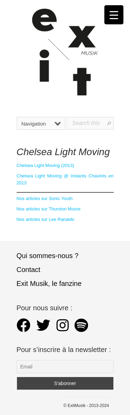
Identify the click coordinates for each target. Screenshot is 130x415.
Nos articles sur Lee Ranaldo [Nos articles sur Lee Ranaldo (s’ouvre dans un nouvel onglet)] (46, 219)
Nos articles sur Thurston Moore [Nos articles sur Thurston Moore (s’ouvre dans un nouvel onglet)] (49, 209)
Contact (29, 269)
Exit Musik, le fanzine (49, 283)
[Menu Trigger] (113, 14)
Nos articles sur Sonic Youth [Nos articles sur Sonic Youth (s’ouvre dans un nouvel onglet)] (45, 198)
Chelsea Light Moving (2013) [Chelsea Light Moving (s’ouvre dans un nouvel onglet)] (45, 165)
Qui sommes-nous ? (48, 256)
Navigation (41, 124)
